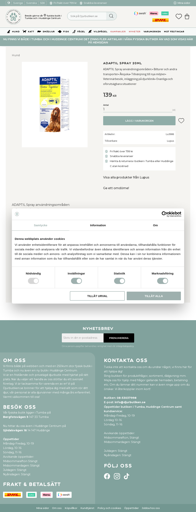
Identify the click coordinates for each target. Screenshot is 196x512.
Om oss (57, 508)
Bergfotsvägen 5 (15, 417)
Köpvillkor (71, 508)
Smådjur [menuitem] (49, 31)
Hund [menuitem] (16, 31)
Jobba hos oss (151, 508)
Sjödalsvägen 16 (15, 430)
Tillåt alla (154, 296)
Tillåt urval (97, 296)
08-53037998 (126, 398)
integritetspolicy (125, 346)
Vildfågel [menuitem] (100, 31)
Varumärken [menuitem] (152, 31)
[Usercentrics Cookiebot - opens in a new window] (164, 214)
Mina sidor (42, 508)
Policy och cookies (109, 508)
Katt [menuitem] (31, 31)
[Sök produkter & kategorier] (92, 16)
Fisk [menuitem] (66, 31)
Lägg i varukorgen (139, 120)
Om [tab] (155, 225)
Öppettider (131, 508)
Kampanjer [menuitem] (118, 31)
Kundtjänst (87, 508)
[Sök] (111, 16)
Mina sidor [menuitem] (183, 3)
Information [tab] (98, 225)
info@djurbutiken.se (130, 402)
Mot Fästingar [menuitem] (174, 31)
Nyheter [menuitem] (135, 31)
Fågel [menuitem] (81, 31)
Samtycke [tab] (40, 225)
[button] (179, 17)
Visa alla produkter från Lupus (126, 177)
